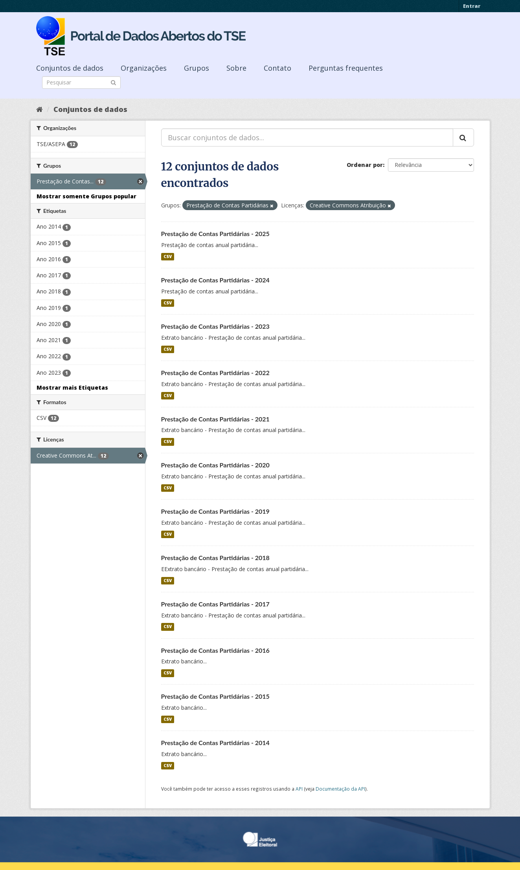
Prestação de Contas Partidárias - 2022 (215, 372)
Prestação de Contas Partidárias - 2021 (215, 419)
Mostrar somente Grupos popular (86, 196)
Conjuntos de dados (69, 68)
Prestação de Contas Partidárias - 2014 (215, 742)
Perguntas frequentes (346, 68)
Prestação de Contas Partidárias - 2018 (215, 557)
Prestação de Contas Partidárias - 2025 (215, 233)
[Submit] (113, 82)
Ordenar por (365, 165)
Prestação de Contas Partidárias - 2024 (215, 280)
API (299, 789)
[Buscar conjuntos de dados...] (307, 137)
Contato (277, 68)
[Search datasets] (81, 82)
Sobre (236, 68)
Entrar (471, 5)
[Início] (39, 109)
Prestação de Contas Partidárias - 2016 (215, 650)
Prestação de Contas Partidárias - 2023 (215, 326)
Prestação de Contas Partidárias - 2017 (215, 604)
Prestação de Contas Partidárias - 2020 (215, 465)
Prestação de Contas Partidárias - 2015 (215, 696)
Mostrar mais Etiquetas (72, 387)
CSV (168, 256)
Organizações (144, 68)
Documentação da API (340, 789)
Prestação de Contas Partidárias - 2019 (215, 511)
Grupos (196, 68)
